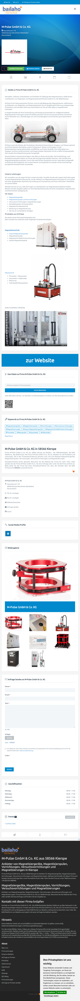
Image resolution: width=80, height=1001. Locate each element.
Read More (9, 436)
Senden (9, 769)
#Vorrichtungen (46, 426)
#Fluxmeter (10, 432)
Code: (7, 755)
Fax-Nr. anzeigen (13, 498)
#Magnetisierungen (13, 429)
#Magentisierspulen (30, 426)
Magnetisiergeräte (16, 197)
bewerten (48, 68)
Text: (7, 703)
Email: (7, 695)
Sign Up (7, 2)
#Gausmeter (33, 432)
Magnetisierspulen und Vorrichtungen (23, 199)
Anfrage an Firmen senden (31, 2)
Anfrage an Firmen (8, 957)
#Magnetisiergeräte (13, 426)
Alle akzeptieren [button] (49, 992)
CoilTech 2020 (10, 824)
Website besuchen (16, 68)
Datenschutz (6, 964)
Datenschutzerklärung (26, 750)
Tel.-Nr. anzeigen (13, 493)
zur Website (40, 360)
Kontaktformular (34, 878)
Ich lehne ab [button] (61, 992)
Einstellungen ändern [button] (51, 996)
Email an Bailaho (8, 954)
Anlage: (7, 734)
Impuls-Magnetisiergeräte (18, 234)
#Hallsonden (45, 432)
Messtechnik (9, 273)
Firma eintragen (7, 951)
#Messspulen (22, 432)
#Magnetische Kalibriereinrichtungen (59, 429)
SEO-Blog (5, 976)
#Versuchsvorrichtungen (63, 426)
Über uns (5, 948)
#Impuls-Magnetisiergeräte (33, 429)
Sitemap (5, 973)
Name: (7, 686)
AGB (3, 970)
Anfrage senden (33, 68)
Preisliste (5, 960)
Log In (16, 2)
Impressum (6, 967)
